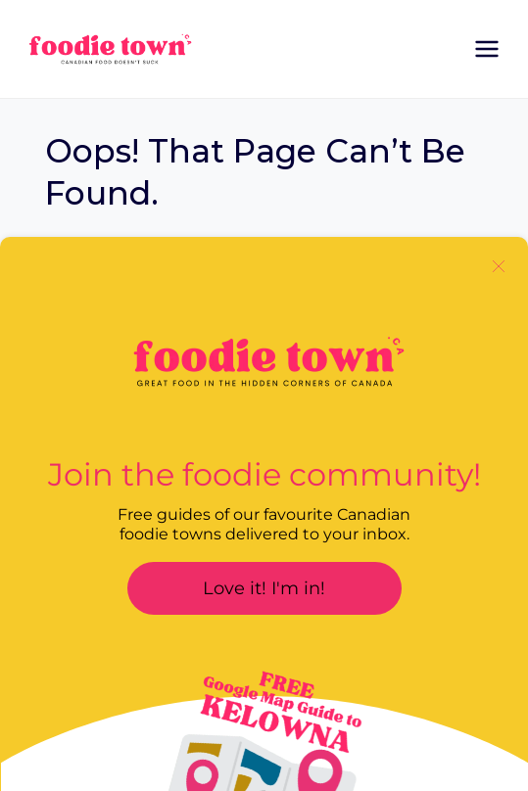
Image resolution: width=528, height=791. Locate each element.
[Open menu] (486, 48)
